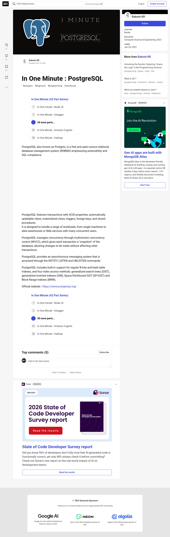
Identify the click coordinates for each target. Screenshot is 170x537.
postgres (28, 85)
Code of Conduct (59, 372)
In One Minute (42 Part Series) (49, 99)
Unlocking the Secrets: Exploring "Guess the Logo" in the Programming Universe (145, 68)
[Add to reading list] (6, 68)
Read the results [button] (67, 472)
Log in (141, 3)
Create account (157, 3)
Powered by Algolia (93, 4)
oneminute (70, 85)
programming (55, 85)
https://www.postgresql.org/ (59, 286)
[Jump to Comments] (6, 57)
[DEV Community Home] (5, 4)
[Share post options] (6, 87)
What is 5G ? (145, 80)
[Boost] (6, 77)
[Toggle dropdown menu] (116, 384)
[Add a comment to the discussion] (69, 362)
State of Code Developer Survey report (57, 446)
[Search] (14, 3)
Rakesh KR (34, 60)
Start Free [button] (145, 185)
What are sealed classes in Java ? (145, 91)
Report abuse (75, 372)
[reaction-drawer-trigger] (6, 46)
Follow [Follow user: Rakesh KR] (145, 23)
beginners (40, 85)
